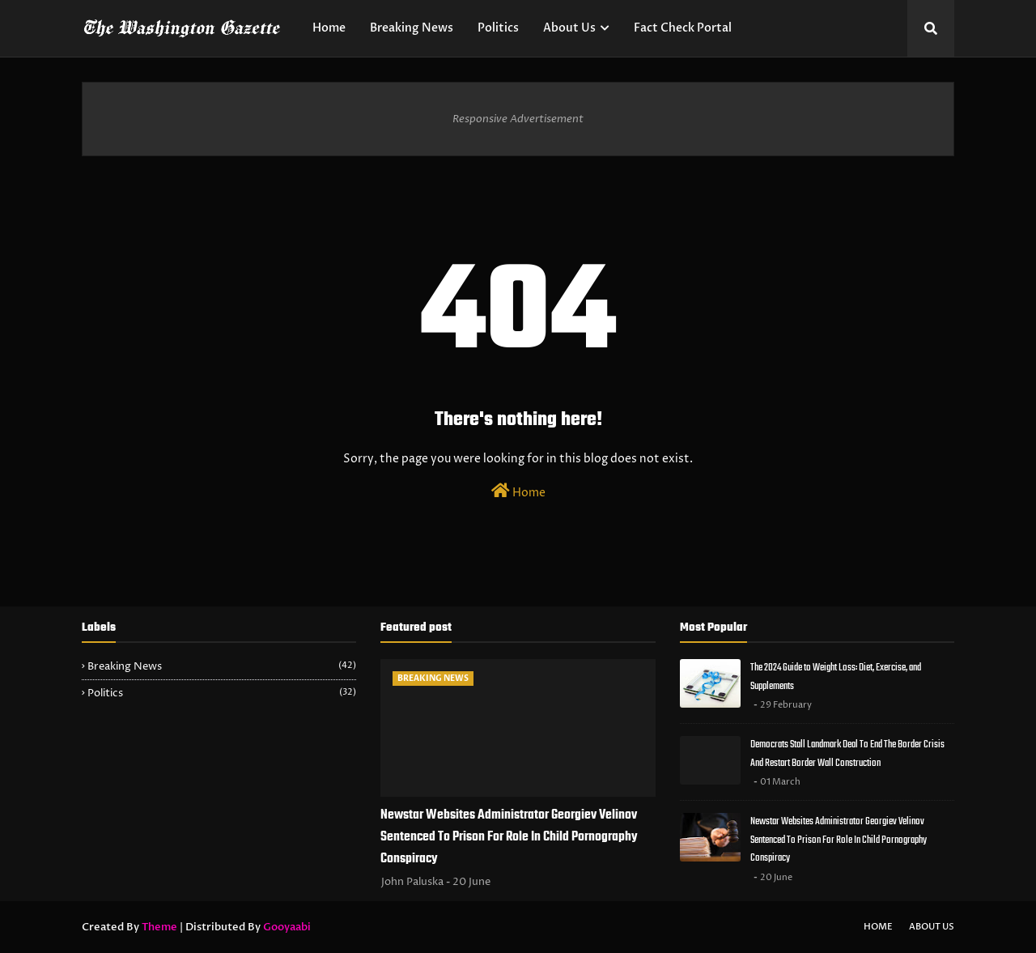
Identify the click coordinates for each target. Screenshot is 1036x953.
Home (518, 491)
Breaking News (221, 666)
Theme (159, 927)
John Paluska (412, 881)
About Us (931, 927)
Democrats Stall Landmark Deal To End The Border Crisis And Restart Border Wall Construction (847, 754)
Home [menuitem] (329, 28)
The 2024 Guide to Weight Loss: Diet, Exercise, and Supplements (835, 677)
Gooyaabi (287, 927)
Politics (221, 693)
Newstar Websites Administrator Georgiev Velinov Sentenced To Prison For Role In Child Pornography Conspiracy (509, 837)
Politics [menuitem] (498, 28)
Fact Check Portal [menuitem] (683, 28)
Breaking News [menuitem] (411, 28)
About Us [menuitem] (569, 28)
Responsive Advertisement (518, 119)
